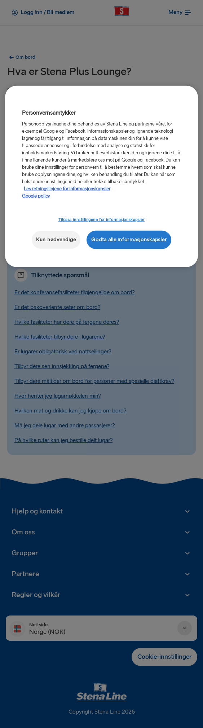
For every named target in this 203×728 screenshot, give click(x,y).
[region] (101, 176)
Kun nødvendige (56, 240)
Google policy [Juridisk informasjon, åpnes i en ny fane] (36, 196)
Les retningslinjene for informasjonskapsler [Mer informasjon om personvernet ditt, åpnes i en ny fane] (67, 189)
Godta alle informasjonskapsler (129, 240)
